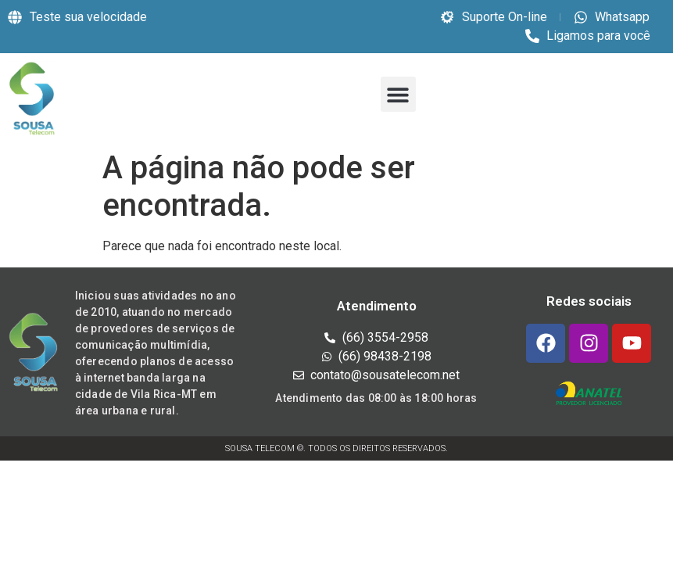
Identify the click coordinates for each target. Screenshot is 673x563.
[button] (398, 94)
